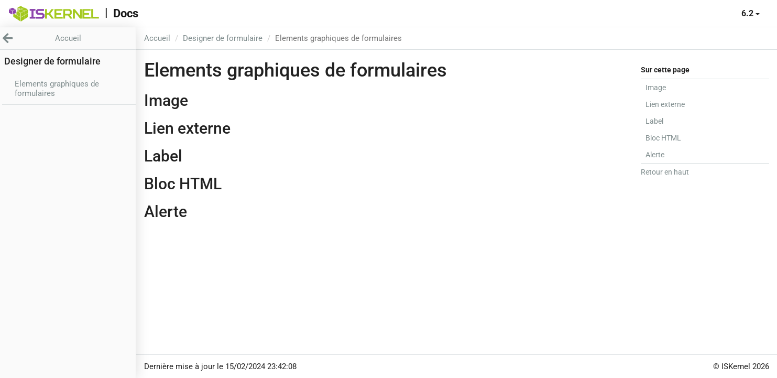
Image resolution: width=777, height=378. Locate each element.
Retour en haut (665, 172)
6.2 (750, 13)
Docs (125, 13)
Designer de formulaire (222, 38)
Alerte (654, 154)
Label (654, 121)
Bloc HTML (663, 138)
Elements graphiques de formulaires (57, 88)
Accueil (157, 38)
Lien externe (665, 104)
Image (655, 87)
